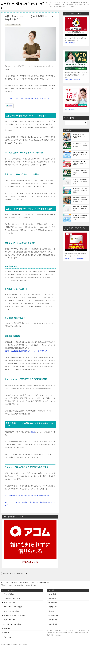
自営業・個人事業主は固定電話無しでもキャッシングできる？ (26, 351)
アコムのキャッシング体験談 (12, 598)
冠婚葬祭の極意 (53, 615)
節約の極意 (52, 598)
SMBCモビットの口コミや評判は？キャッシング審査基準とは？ (80, 172)
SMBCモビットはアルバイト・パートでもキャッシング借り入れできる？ (80, 145)
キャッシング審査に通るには (12, 24)
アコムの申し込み (9, 594)
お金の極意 (52, 594)
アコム (33, 432)
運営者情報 (7, 628)
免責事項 (6, 632)
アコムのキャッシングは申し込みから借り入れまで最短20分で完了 (28, 98)
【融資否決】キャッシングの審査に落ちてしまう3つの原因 (16, 573)
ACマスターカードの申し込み (12, 624)
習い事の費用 (53, 620)
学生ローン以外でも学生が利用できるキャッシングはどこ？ (80, 208)
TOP (15, 583)
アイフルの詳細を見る (71, 109)
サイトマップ (7, 637)
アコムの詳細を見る (71, 42)
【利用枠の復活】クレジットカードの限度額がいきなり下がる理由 (80, 136)
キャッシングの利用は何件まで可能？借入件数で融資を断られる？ (80, 181)
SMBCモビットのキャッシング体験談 (15, 615)
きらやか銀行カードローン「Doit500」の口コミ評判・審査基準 (80, 163)
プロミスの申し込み (9, 602)
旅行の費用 (52, 611)
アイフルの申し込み (9, 620)
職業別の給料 (53, 607)
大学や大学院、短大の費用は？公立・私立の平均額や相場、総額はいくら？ (80, 199)
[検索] (76, 123)
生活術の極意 (53, 602)
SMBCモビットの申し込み (11, 611)
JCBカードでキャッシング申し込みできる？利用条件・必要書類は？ (80, 190)
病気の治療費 (53, 624)
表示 (10, 105)
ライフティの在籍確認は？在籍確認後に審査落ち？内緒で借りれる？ (80, 154)
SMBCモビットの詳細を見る (73, 79)
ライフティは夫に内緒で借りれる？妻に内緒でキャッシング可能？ (80, 217)
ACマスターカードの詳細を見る (74, 258)
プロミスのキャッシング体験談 (13, 607)
